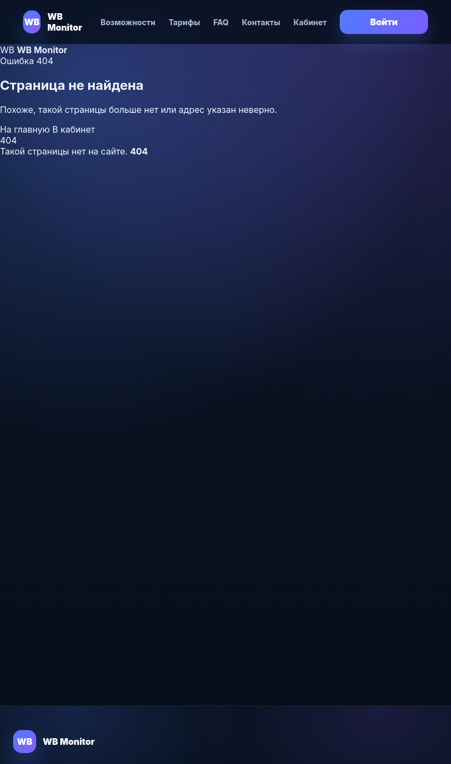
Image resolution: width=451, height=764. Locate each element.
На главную (26, 129)
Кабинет (310, 22)
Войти (384, 21)
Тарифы (185, 22)
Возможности (128, 22)
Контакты (261, 22)
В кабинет (74, 129)
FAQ (221, 22)
